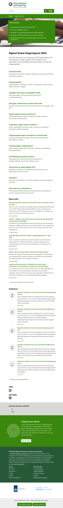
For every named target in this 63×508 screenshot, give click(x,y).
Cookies (35, 475)
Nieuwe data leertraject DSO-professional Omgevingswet (28, 252)
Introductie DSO (15, 71)
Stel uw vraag (26, 440)
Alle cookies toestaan (25, 504)
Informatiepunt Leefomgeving (20, 453)
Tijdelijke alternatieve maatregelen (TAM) (24, 93)
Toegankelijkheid (38, 471)
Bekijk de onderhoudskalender (18, 379)
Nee (12, 411)
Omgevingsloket (15, 82)
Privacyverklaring (38, 473)
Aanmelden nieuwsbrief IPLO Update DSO (23, 27)
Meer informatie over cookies (39, 500)
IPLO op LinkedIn (15, 477)
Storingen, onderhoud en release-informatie (25, 103)
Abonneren (12, 471)
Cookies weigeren (39, 504)
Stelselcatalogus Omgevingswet (21, 146)
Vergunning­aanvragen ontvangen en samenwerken (28, 135)
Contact (11, 473)
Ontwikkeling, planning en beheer (21, 156)
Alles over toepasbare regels (19, 30)
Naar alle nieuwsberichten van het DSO (21, 282)
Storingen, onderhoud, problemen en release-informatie (27, 35)
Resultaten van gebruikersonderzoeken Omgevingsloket (27, 32)
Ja (12, 409)
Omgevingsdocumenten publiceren (22, 114)
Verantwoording (38, 469)
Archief (11, 475)
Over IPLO (21, 464)
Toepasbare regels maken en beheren (23, 125)
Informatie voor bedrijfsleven (20, 188)
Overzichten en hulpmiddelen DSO (22, 167)
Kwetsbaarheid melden (40, 477)
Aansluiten (13, 178)
